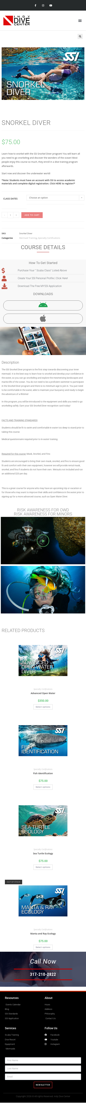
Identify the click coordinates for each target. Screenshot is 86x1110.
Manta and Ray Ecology (43, 933)
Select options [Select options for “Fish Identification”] (43, 787)
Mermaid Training (28, 237)
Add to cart (32, 215)
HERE (58, 183)
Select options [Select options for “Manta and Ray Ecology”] (43, 947)
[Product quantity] (10, 215)
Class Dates (10, 198)
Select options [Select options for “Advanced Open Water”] (43, 707)
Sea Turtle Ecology (43, 853)
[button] (80, 20)
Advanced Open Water (43, 693)
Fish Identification (43, 773)
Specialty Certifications (49, 237)
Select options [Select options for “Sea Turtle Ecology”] (43, 867)
